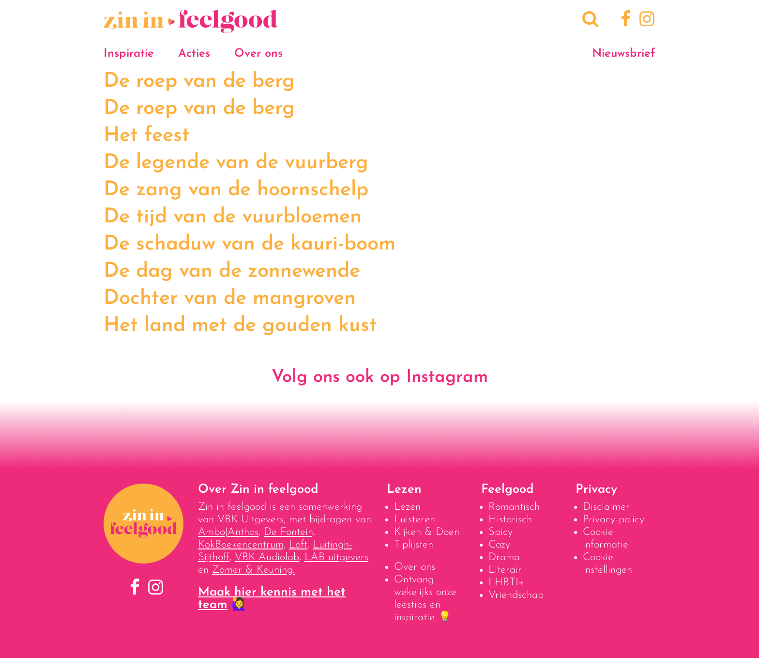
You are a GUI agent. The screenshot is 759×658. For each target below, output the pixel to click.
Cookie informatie (605, 538)
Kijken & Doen (426, 532)
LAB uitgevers (336, 557)
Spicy (500, 532)
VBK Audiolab (267, 557)
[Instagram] (645, 20)
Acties (194, 54)
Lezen (407, 507)
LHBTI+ (506, 582)
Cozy (499, 544)
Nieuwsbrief (623, 54)
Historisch (510, 519)
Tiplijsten (413, 544)
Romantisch (514, 507)
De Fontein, (289, 532)
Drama (504, 557)
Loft (298, 544)
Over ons (258, 54)
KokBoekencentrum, (242, 544)
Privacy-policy (613, 519)
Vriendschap (516, 595)
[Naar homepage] (191, 27)
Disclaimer (606, 507)
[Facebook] (624, 20)
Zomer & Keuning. (253, 570)
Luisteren (414, 519)
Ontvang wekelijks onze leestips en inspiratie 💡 (425, 598)
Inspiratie (129, 54)
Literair (505, 570)
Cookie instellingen (607, 564)
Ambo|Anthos (228, 532)
